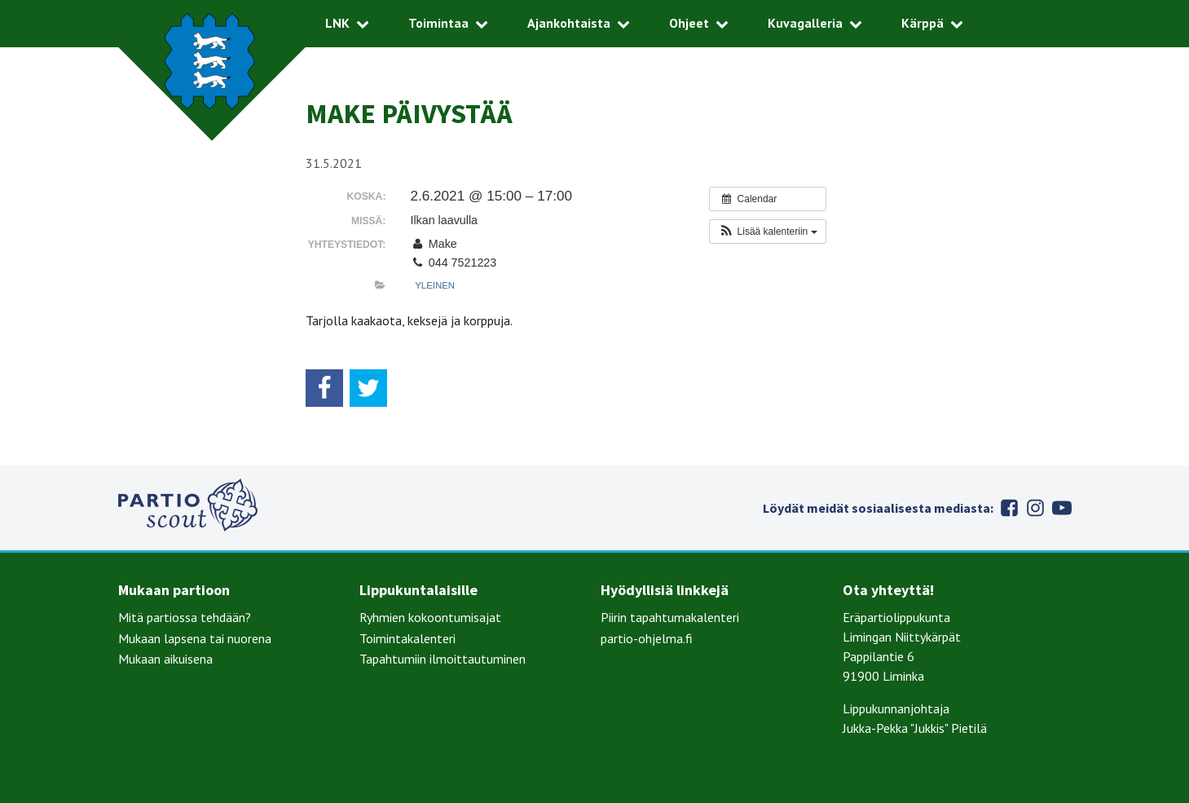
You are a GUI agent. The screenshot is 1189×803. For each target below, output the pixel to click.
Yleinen (435, 285)
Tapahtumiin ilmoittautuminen (442, 659)
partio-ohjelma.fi (647, 638)
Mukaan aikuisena (165, 659)
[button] (767, 231)
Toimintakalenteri (407, 638)
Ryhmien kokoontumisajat (430, 617)
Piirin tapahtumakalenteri (670, 617)
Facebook (1009, 508)
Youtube (1062, 508)
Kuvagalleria (805, 23)
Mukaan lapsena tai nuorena (194, 638)
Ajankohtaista (568, 23)
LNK (337, 23)
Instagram (1036, 508)
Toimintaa (438, 23)
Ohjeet (689, 23)
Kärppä (922, 23)
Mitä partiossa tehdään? (184, 617)
